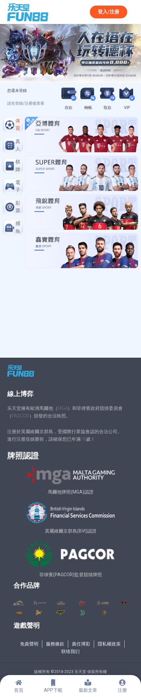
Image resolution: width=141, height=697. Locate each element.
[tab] (13, 124)
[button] (7, 53)
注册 (122, 690)
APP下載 (53, 690)
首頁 (18, 690)
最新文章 (88, 690)
